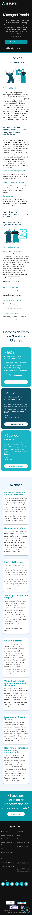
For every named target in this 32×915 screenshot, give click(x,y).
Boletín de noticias (22, 846)
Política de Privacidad (7, 866)
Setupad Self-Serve (7, 835)
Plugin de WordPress (7, 852)
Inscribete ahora (16, 814)
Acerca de (4, 873)
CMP (2, 848)
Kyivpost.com (18, 375)
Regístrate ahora (16, 42)
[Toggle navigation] (27, 3)
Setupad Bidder (5, 839)
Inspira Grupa (8, 459)
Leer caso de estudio (16, 382)
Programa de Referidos (8, 862)
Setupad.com (16, 911)
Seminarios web (21, 839)
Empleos (3, 870)
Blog (18, 835)
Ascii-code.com (15, 417)
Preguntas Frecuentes (23, 842)
